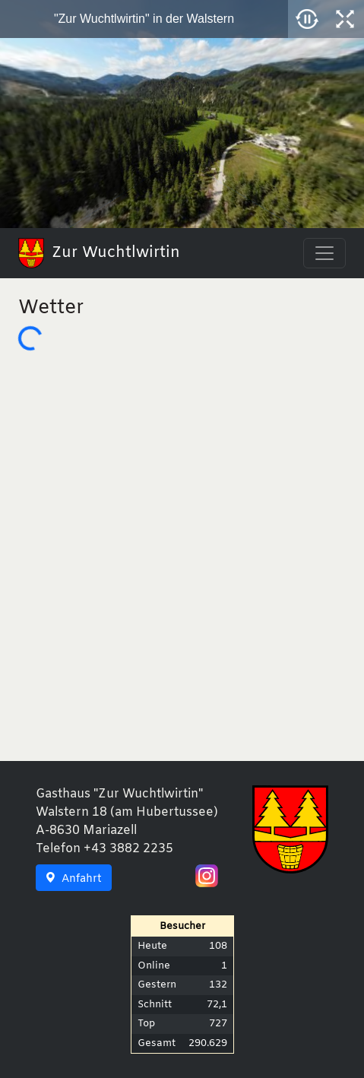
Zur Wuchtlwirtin (99, 253)
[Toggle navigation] (324, 253)
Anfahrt (73, 879)
